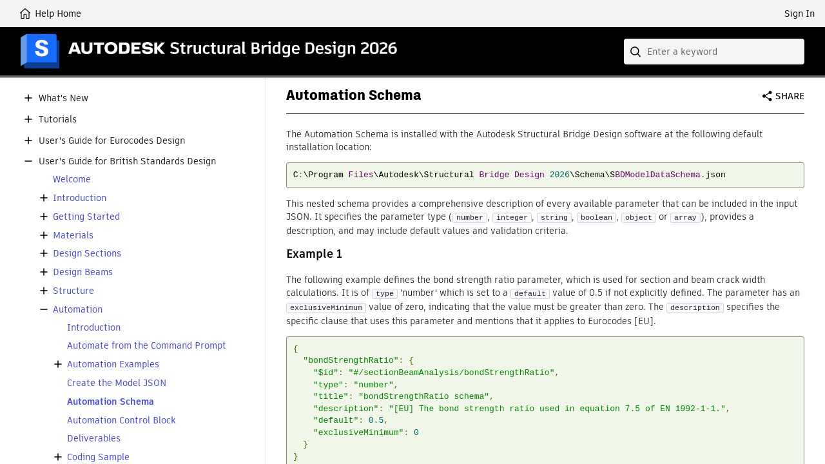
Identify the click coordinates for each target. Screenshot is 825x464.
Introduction (79, 198)
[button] (28, 98)
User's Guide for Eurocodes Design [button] (112, 140)
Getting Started (86, 216)
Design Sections (87, 253)
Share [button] (789, 96)
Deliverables (94, 438)
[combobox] (714, 51)
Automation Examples (113, 364)
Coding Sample (98, 457)
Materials (73, 235)
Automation (77, 309)
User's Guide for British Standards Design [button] (127, 161)
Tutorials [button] (58, 119)
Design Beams (83, 272)
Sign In (799, 13)
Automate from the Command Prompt (146, 345)
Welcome (72, 179)
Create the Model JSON (116, 383)
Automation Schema (110, 401)
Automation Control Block (121, 420)
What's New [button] (63, 98)
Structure (73, 290)
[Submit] (637, 51)
